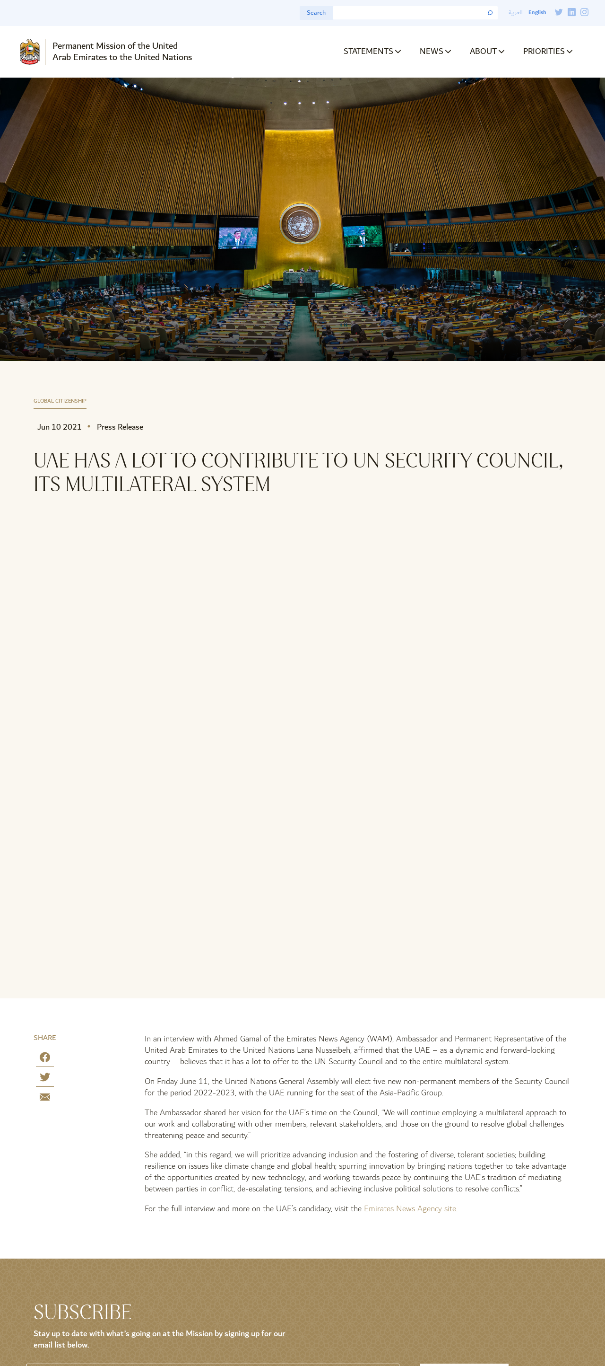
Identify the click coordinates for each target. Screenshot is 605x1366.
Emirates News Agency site (410, 1209)
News (431, 51)
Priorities (544, 51)
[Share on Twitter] (45, 1079)
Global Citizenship (60, 401)
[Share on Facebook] (45, 1059)
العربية (516, 12)
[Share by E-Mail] (45, 1099)
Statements (368, 51)
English (537, 13)
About (483, 51)
